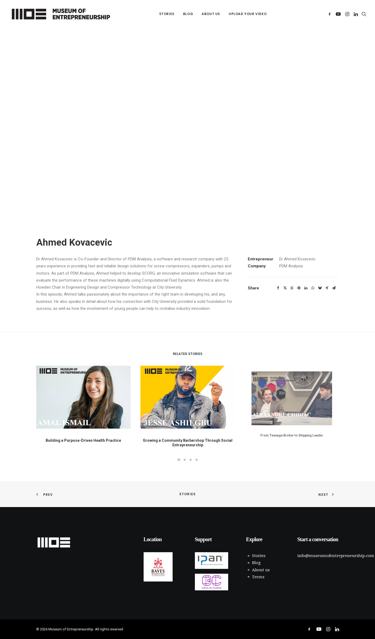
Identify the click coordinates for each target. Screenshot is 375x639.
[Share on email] (334, 288)
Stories (166, 14)
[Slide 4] (196, 459)
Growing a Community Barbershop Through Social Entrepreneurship (187, 430)
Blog (188, 14)
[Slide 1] (179, 459)
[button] (330, 14)
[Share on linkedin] (306, 288)
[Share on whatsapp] (313, 288)
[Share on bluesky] (320, 288)
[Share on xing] (327, 288)
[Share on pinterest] (299, 288)
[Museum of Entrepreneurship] (61, 14)
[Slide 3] (191, 459)
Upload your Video (248, 14)
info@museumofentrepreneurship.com (335, 555)
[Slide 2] (185, 459)
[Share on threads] (292, 288)
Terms (258, 577)
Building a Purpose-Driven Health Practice (83, 435)
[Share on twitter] (285, 288)
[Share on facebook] (278, 288)
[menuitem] (166, 14)
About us (211, 14)
